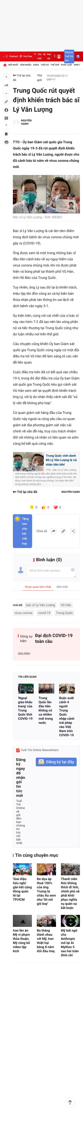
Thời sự (45, 64)
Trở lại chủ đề (21, 78)
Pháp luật (66, 64)
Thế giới (54, 64)
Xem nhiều (25, 64)
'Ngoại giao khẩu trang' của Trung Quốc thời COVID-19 (25, 708)
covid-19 (44, 613)
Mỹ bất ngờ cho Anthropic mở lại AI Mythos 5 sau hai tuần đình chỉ (70, 942)
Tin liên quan (27, 676)
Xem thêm (24, 653)
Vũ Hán (66, 605)
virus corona (24, 613)
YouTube (25, 56)
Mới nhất (13, 64)
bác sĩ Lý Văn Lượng (40, 605)
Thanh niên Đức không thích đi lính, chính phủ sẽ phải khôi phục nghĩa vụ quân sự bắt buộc (70, 893)
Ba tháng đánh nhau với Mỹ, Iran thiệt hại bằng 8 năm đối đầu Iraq (46, 940)
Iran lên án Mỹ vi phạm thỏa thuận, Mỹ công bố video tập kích (21, 940)
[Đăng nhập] (58, 56)
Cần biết (37, 56)
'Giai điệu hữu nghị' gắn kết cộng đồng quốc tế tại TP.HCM (22, 889)
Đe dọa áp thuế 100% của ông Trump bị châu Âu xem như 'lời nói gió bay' (46, 891)
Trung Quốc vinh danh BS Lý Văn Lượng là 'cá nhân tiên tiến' (61, 460)
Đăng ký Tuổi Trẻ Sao (69, 56)
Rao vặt (47, 56)
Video (36, 64)
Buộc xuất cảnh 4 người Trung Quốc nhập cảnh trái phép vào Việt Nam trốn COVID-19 (66, 716)
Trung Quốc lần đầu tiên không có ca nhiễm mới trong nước (46, 710)
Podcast (11, 56)
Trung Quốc (64, 613)
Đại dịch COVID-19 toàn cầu (54, 638)
